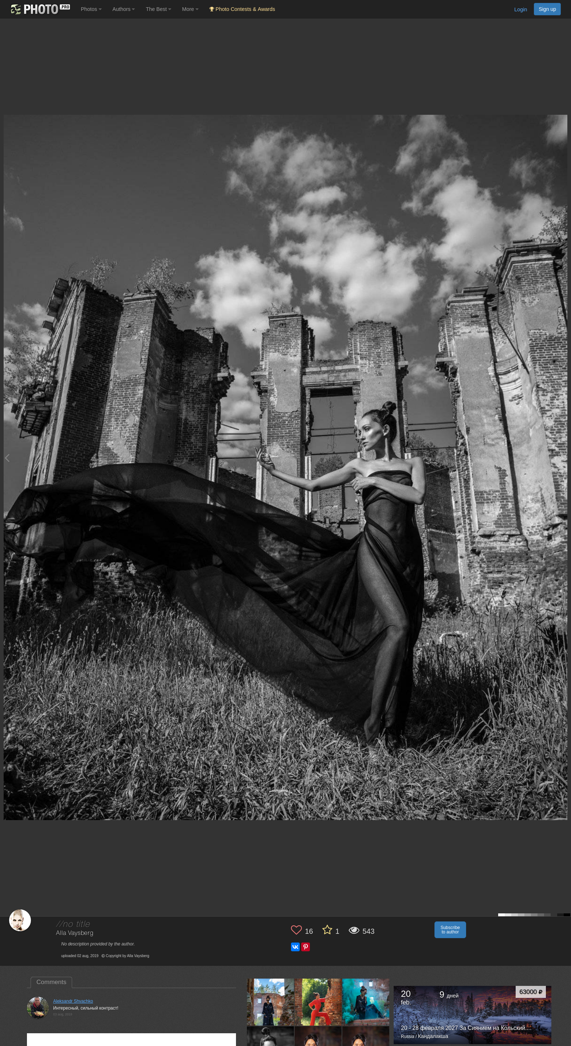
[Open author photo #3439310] (318, 1001)
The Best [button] (158, 9)
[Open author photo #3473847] (270, 1001)
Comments (51, 982)
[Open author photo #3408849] (366, 1001)
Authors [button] (124, 9)
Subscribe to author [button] (450, 930)
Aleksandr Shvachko (73, 1001)
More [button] (190, 9)
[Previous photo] (6, 458)
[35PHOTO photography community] (39, 9)
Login (520, 9)
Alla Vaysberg (75, 933)
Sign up (547, 9)
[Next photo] (563, 458)
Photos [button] (91, 9)
